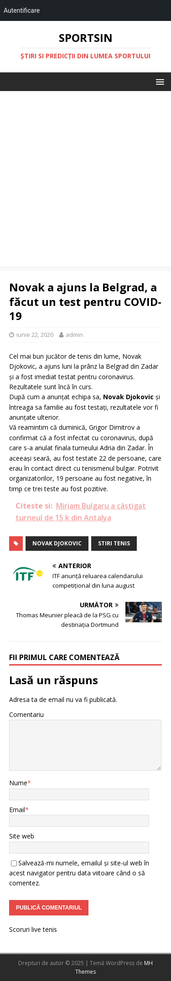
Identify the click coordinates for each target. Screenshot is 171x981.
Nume (18, 782)
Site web (21, 836)
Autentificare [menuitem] (22, 10)
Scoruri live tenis (33, 929)
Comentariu (26, 714)
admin (74, 334)
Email (17, 809)
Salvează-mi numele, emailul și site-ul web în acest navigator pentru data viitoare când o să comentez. (79, 873)
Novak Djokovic (57, 543)
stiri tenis (114, 543)
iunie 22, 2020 (34, 334)
